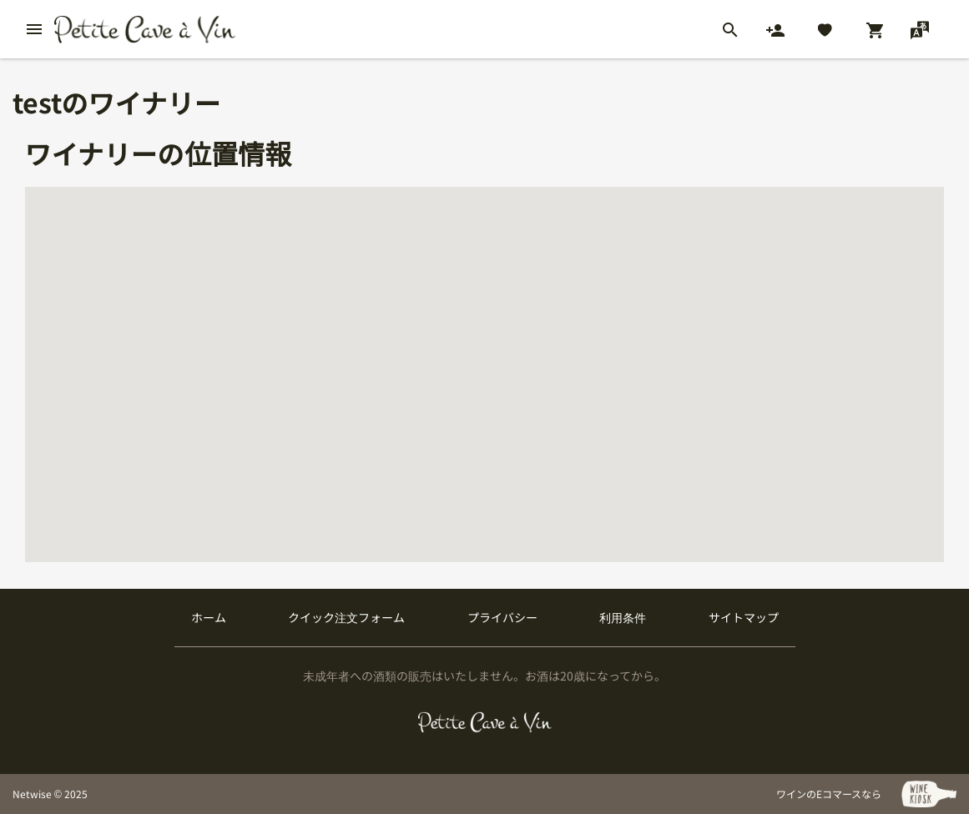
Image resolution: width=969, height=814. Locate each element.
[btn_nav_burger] (34, 29)
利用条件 (622, 617)
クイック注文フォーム (346, 617)
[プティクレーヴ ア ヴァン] (484, 722)
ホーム (208, 617)
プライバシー (502, 617)
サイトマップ (744, 617)
